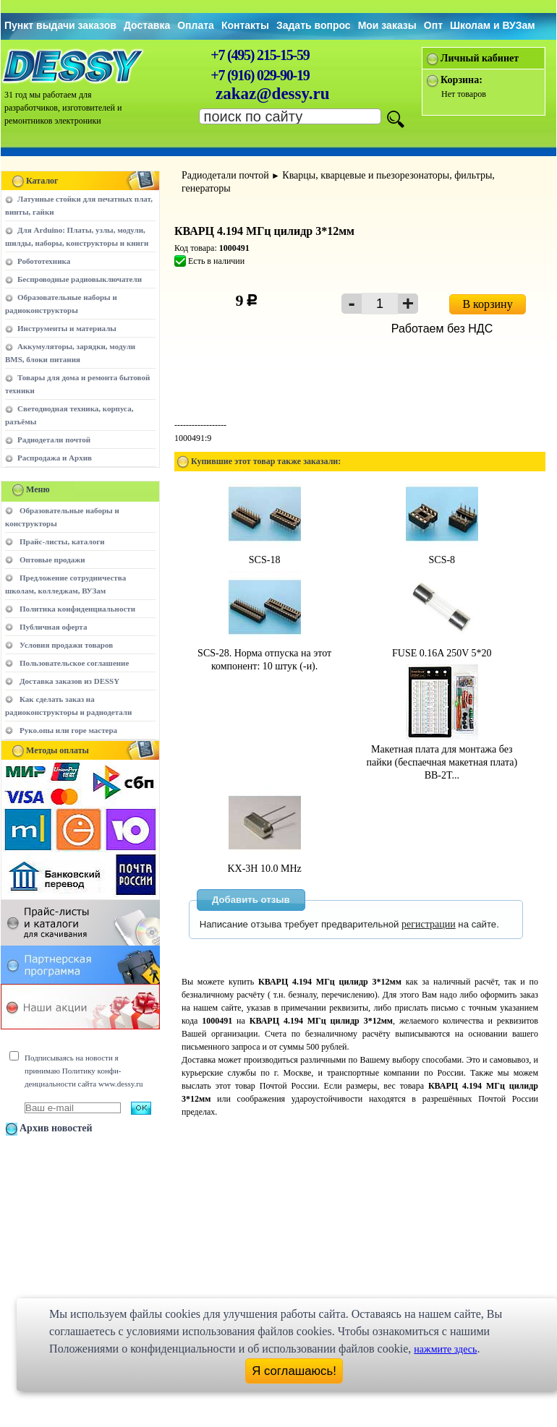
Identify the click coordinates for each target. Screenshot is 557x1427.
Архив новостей (56, 1128)
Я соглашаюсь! (294, 1371)
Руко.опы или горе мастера (68, 730)
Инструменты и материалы (66, 328)
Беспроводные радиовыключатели (79, 279)
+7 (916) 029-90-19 (260, 75)
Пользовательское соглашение (74, 663)
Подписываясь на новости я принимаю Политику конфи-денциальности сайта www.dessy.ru (84, 1070)
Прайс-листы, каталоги (62, 541)
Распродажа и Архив (54, 457)
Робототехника (43, 261)
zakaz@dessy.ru (273, 94)
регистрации (428, 924)
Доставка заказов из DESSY (69, 681)
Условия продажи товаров (66, 644)
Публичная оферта (53, 626)
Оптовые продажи (52, 559)
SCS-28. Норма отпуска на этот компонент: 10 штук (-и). (264, 653)
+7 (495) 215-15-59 (260, 55)
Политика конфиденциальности (77, 608)
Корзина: (461, 79)
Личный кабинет (480, 58)
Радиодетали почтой (53, 439)
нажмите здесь (445, 1349)
